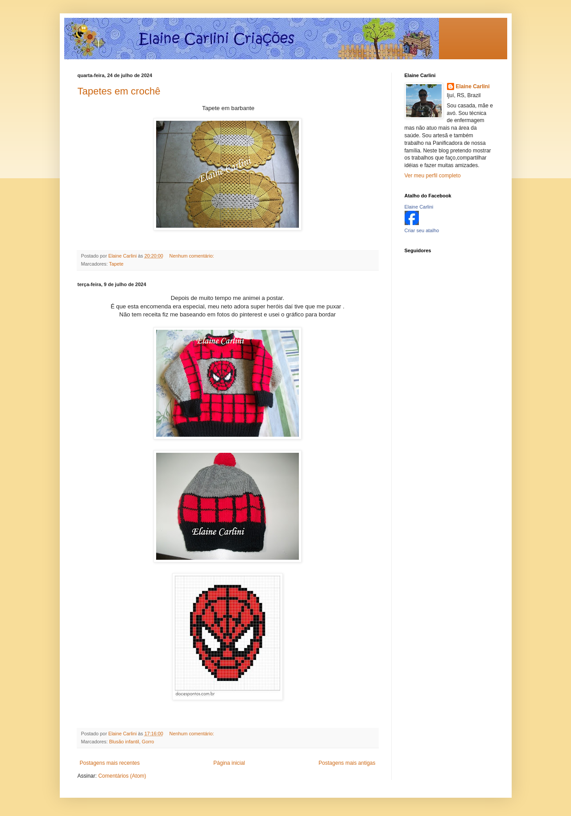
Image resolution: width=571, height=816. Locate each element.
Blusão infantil (124, 741)
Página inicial (229, 763)
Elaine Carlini (473, 86)
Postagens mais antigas (347, 763)
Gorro (148, 741)
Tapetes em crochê (119, 91)
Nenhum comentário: (192, 255)
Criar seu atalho (422, 230)
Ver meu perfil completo (433, 175)
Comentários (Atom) (122, 776)
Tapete (116, 264)
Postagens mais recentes (110, 763)
